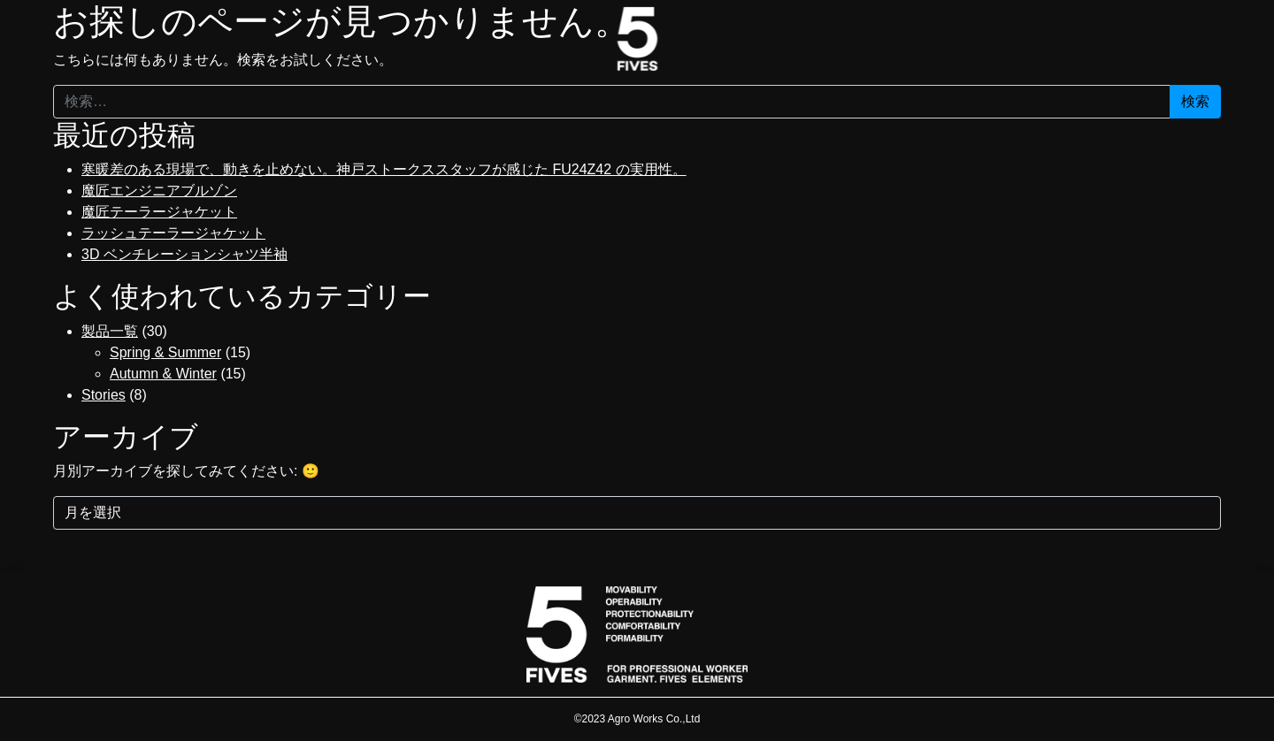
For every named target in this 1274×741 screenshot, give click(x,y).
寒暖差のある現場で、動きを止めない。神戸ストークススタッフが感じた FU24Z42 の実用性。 (384, 169)
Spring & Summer (165, 352)
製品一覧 (109, 331)
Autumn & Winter (163, 373)
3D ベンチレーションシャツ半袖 (184, 254)
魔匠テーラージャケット (159, 211)
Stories (103, 394)
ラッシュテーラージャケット (173, 233)
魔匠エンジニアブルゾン (159, 190)
